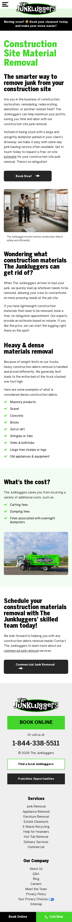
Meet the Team (36, 889)
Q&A (36, 874)
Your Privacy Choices (36, 899)
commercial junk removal (21, 650)
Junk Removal (36, 806)
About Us (36, 869)
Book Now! (28, 176)
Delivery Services (36, 842)
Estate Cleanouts (36, 821)
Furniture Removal (36, 816)
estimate (10, 156)
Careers (36, 884)
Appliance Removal (36, 811)
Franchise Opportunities (36, 779)
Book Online (36, 722)
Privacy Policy (36, 894)
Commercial (36, 847)
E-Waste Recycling (36, 826)
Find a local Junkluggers (36, 764)
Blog (36, 879)
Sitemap (36, 904)
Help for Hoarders (36, 831)
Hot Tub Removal (36, 836)
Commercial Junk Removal (35, 666)
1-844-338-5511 (36, 744)
